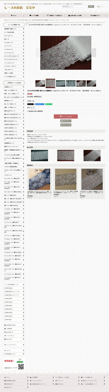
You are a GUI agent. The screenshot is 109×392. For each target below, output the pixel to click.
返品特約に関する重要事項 (35, 111)
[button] (38, 52)
